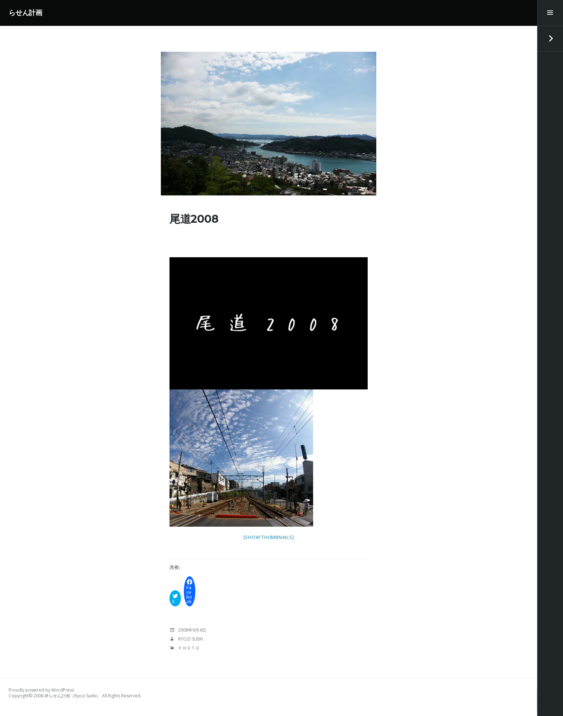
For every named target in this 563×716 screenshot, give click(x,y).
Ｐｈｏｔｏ (189, 648)
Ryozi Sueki (190, 639)
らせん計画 (25, 13)
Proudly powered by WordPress (41, 690)
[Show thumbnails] (268, 537)
